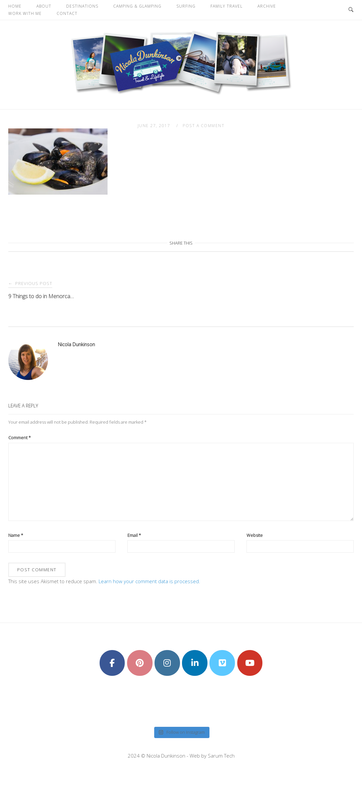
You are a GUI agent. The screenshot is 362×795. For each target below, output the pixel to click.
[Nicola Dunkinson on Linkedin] (194, 663)
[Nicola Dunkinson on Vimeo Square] (222, 663)
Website (255, 535)
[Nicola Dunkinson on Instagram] (167, 663)
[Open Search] (351, 10)
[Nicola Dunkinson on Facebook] (112, 663)
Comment (19, 438)
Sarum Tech (221, 755)
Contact (67, 13)
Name (15, 535)
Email (134, 535)
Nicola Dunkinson (76, 344)
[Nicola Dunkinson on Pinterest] (140, 663)
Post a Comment (203, 125)
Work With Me (25, 13)
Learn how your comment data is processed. (149, 581)
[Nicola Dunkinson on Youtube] (250, 663)
